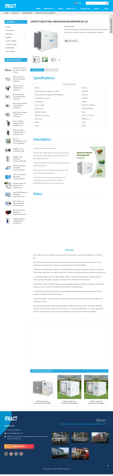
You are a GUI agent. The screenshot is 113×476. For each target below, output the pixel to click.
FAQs (106, 9)
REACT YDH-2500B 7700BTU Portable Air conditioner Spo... (19, 132)
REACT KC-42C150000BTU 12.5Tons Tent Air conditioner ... (20, 141)
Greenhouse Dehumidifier (45, 13)
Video (97, 8)
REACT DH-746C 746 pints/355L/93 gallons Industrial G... (19, 79)
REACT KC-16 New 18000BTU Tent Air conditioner (18, 88)
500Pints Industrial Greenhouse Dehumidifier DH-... (42, 402)
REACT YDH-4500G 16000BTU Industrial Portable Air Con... (18, 123)
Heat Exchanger (10, 51)
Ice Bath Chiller (10, 48)
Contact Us (85, 9)
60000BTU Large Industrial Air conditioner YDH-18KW (19, 159)
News (60, 9)
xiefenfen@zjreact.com (11, 433)
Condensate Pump (11, 44)
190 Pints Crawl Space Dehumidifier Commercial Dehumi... (19, 168)
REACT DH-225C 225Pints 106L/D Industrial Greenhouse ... (20, 106)
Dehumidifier (27, 13)
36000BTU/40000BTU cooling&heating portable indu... (19, 221)
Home (38, 9)
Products (49, 8)
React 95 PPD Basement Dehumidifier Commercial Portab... (20, 194)
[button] (59, 60)
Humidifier (9, 37)
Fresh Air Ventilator (11, 41)
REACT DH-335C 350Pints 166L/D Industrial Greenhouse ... (20, 114)
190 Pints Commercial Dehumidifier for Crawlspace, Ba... (19, 185)
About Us (71, 8)
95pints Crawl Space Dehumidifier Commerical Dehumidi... (20, 212)
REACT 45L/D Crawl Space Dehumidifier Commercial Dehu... (19, 203)
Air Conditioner (10, 30)
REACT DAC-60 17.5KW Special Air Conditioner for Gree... (19, 70)
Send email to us (72, 41)
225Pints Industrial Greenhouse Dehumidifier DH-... (96, 402)
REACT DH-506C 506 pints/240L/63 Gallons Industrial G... (19, 97)
